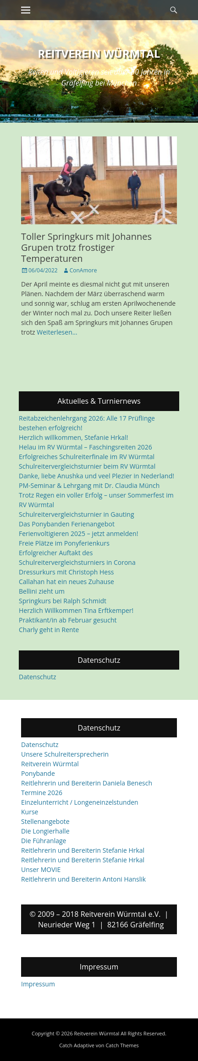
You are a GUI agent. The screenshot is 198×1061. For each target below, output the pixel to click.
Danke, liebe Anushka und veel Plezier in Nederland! (96, 475)
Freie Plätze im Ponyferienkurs (64, 543)
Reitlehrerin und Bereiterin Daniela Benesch (86, 783)
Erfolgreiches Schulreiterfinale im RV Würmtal (86, 456)
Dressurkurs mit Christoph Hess (66, 572)
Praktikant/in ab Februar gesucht (68, 620)
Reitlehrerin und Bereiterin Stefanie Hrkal (82, 850)
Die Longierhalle (45, 831)
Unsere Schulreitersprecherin (65, 754)
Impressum (38, 984)
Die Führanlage (43, 841)
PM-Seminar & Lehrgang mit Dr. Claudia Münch (89, 485)
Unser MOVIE (40, 870)
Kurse (29, 812)
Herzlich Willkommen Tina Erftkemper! (76, 610)
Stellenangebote (45, 821)
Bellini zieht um (42, 591)
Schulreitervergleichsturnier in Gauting (76, 514)
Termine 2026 (41, 793)
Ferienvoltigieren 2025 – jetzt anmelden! (78, 533)
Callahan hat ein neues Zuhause (66, 581)
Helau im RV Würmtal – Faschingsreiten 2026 (85, 447)
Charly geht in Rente (49, 629)
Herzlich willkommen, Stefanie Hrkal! (73, 437)
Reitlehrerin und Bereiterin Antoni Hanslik (83, 879)
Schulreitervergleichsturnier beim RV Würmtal (87, 466)
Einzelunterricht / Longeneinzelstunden (79, 802)
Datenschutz (37, 676)
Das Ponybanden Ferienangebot (67, 524)
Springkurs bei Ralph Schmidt (62, 600)
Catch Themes (121, 1045)
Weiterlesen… (57, 332)
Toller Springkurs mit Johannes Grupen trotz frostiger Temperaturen (86, 247)
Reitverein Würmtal (99, 53)
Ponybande (38, 773)
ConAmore (83, 270)
